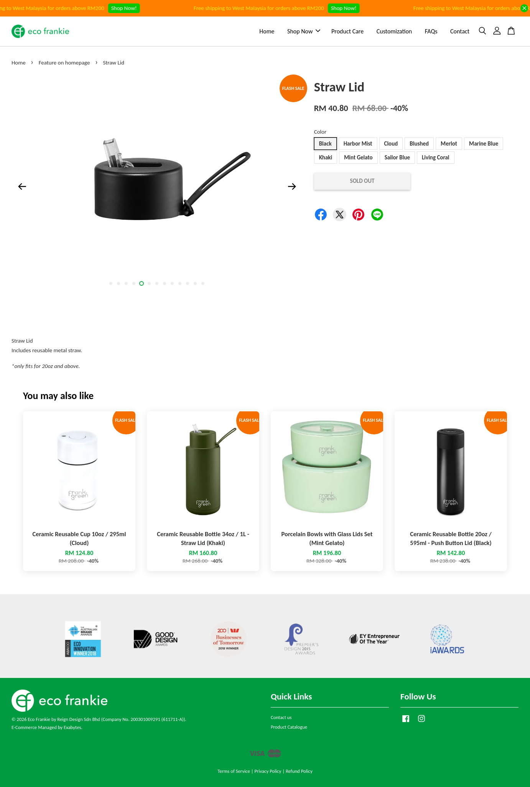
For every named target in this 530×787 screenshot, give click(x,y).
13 (203, 283)
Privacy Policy (267, 771)
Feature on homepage (64, 62)
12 (195, 283)
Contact (459, 31)
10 (180, 283)
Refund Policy (299, 771)
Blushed (419, 143)
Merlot (449, 143)
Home (266, 31)
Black (325, 143)
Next (292, 186)
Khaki (325, 157)
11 (187, 283)
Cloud (391, 143)
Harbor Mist (358, 143)
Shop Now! (130, 8)
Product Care (347, 31)
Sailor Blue (397, 157)
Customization (394, 31)
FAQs (431, 31)
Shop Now (303, 31)
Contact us (281, 717)
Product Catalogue (289, 727)
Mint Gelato (358, 157)
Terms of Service (233, 771)
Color (320, 131)
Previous (21, 186)
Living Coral (435, 157)
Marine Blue (483, 143)
